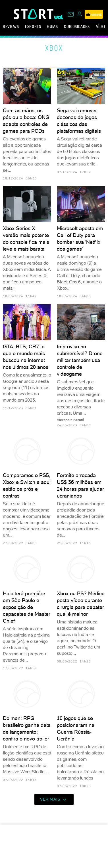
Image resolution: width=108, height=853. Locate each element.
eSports (33, 26)
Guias (52, 26)
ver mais (54, 799)
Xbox (54, 47)
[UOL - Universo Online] (58, 17)
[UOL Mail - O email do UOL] (70, 14)
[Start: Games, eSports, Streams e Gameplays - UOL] (34, 14)
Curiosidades (77, 26)
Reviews (11, 26)
